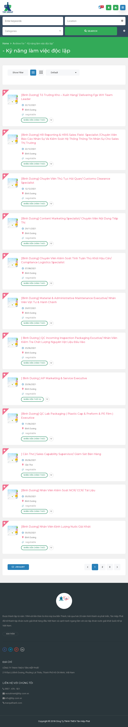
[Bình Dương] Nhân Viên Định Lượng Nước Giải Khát (56, 526)
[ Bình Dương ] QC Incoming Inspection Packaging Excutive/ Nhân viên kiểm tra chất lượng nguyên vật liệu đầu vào (69, 340)
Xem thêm (10, 634)
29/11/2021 (30, 228)
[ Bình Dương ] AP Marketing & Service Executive (54, 378)
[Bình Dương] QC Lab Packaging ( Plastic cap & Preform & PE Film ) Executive (67, 415)
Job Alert (18, 567)
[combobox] (95, 21)
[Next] (117, 567)
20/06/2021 (30, 384)
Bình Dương (30, 110)
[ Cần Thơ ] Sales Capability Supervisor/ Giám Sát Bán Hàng (61, 454)
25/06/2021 (30, 348)
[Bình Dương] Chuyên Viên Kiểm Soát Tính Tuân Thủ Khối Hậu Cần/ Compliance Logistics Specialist (66, 260)
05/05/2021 (30, 496)
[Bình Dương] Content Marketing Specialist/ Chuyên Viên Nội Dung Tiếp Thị (69, 220)
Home (6, 43)
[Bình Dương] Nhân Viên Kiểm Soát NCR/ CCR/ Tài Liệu (58, 490)
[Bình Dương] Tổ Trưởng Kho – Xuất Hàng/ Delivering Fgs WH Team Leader (67, 97)
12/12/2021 (30, 189)
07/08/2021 (30, 268)
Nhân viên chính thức (34, 120)
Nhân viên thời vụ (32, 399)
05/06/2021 (30, 460)
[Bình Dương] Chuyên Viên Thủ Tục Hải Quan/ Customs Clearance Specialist (65, 180)
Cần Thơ (29, 465)
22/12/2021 (30, 105)
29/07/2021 (30, 308)
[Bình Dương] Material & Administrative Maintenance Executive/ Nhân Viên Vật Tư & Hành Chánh (68, 300)
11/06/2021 (30, 424)
